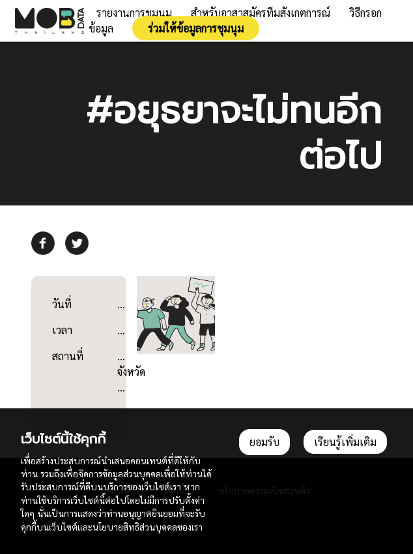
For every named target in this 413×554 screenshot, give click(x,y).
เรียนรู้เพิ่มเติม (345, 442)
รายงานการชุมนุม (134, 13)
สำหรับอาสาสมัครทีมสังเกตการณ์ (260, 13)
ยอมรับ (264, 442)
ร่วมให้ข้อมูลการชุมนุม (196, 28)
